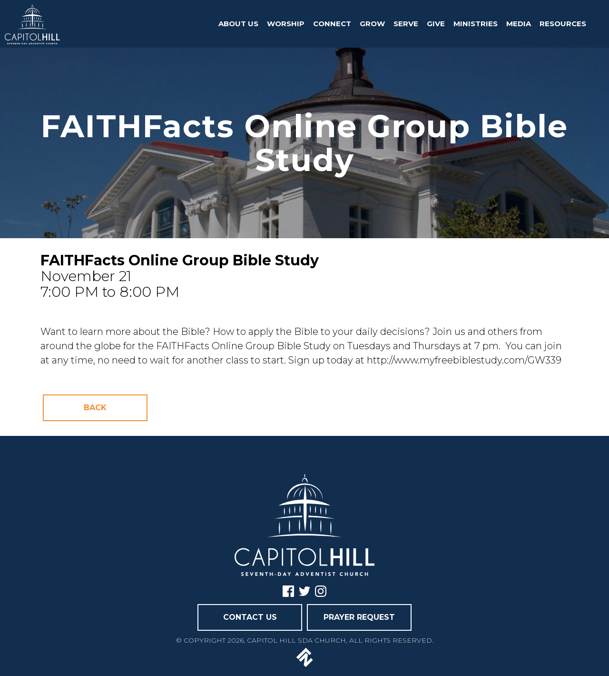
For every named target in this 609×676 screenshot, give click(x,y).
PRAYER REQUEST (359, 617)
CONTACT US (250, 617)
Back (95, 407)
